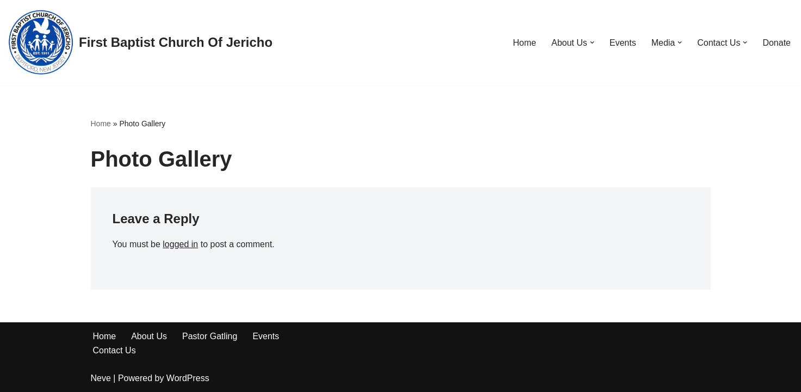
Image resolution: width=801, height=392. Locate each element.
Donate (776, 42)
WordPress (187, 378)
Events (623, 42)
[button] (592, 42)
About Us (149, 336)
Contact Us (114, 350)
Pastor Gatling (209, 336)
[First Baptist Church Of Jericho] (140, 42)
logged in (180, 244)
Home (524, 42)
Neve (101, 378)
